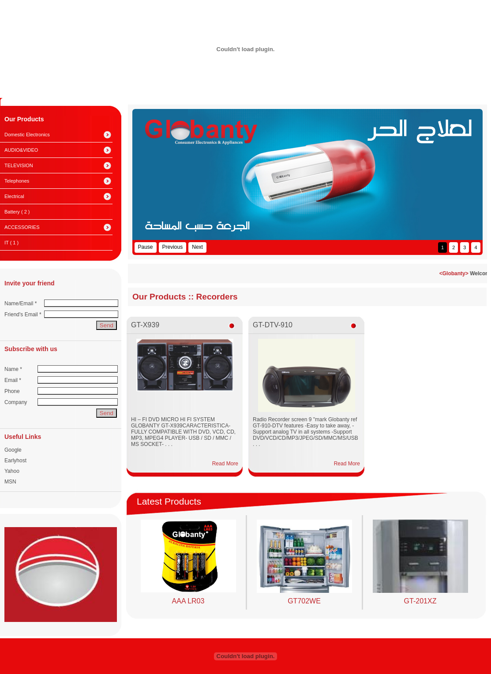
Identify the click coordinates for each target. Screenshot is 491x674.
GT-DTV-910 (272, 325)
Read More (225, 464)
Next (197, 247)
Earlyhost (15, 460)
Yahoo (11, 471)
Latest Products (169, 501)
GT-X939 (145, 325)
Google (13, 450)
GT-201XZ (420, 601)
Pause (145, 247)
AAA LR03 (188, 601)
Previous (172, 247)
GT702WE (304, 601)
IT (11, 242)
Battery (17, 211)
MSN (10, 482)
